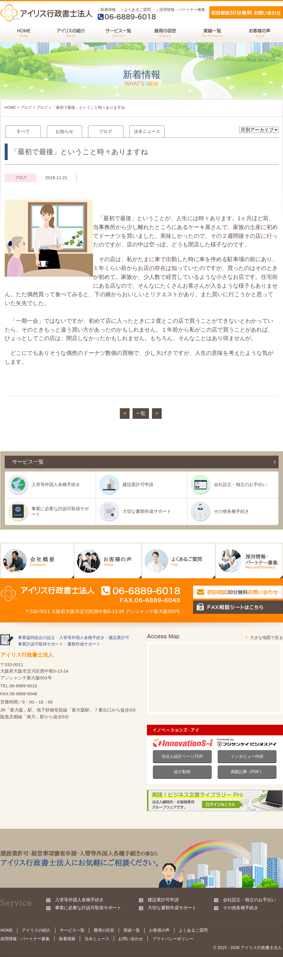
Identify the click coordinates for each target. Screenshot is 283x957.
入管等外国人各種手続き (56, 484)
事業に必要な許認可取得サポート (60, 511)
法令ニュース (147, 131)
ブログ (26, 107)
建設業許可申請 (138, 484)
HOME (10, 107)
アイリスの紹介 (36, 930)
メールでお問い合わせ (246, 12)
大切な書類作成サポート (147, 511)
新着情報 (108, 9)
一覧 (140, 413)
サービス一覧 (72, 930)
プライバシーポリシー (172, 938)
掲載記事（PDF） (247, 771)
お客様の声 (159, 930)
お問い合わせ (130, 938)
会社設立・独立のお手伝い (240, 484)
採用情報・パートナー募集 (182, 9)
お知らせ (64, 131)
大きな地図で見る (266, 637)
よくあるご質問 (137, 9)
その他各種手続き (231, 511)
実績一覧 (131, 930)
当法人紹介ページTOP (182, 756)
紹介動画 (182, 771)
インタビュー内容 (247, 756)
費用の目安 (104, 930)
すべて (23, 131)
